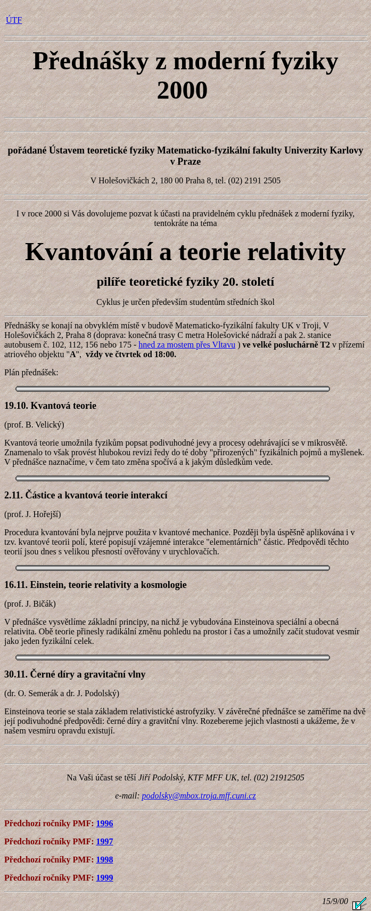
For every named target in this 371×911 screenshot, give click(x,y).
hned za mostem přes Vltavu (186, 344)
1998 (104, 859)
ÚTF (14, 20)
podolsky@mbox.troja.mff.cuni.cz (199, 795)
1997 (104, 841)
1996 (104, 823)
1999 (104, 877)
